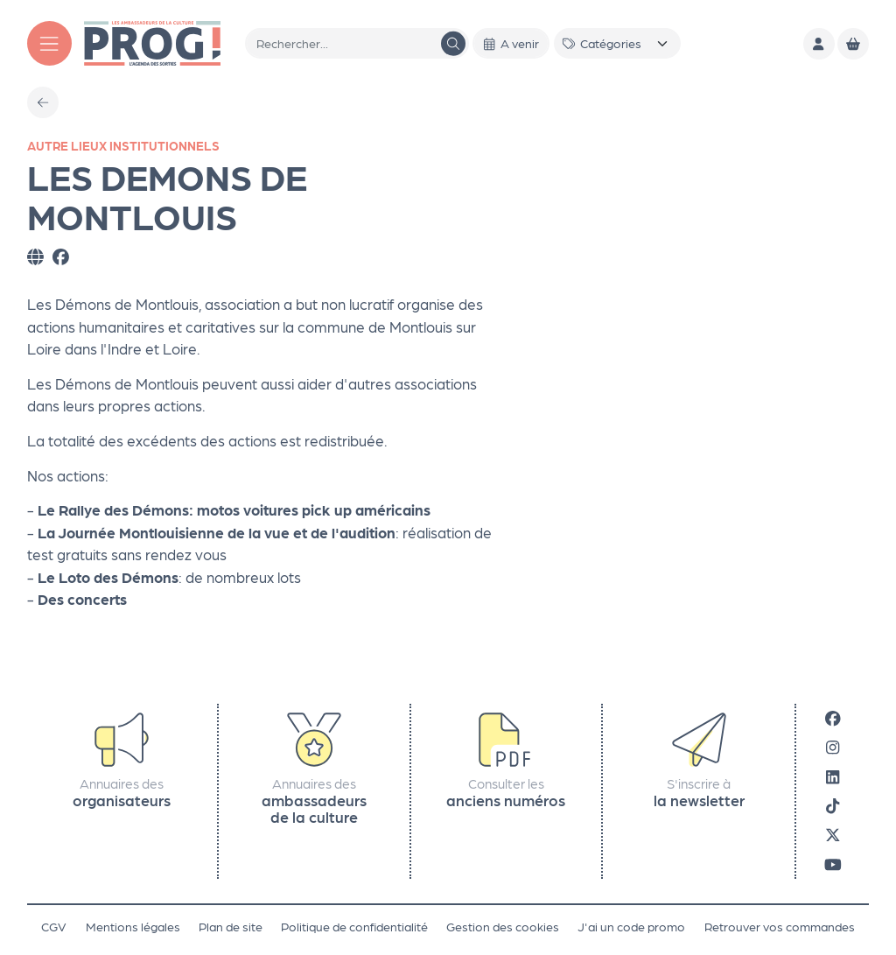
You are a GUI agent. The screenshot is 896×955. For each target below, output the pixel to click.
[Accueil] (152, 41)
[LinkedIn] (832, 776)
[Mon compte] (819, 44)
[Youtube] (833, 863)
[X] (833, 834)
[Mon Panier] (853, 44)
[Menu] (49, 43)
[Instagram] (832, 747)
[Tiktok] (832, 805)
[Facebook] (833, 717)
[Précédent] (43, 102)
